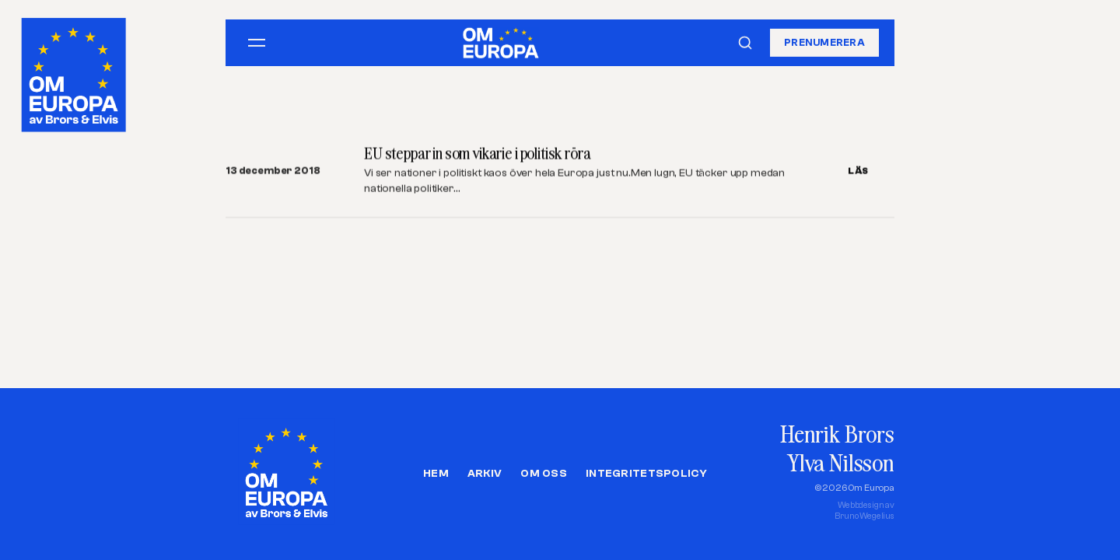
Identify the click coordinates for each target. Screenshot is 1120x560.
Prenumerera (824, 42)
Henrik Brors (837, 433)
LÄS (858, 171)
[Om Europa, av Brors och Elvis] (75, 71)
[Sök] (745, 42)
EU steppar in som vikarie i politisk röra (477, 154)
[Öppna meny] (256, 42)
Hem (436, 473)
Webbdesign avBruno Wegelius (864, 510)
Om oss (543, 473)
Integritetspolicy (646, 473)
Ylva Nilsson (840, 462)
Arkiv (484, 473)
